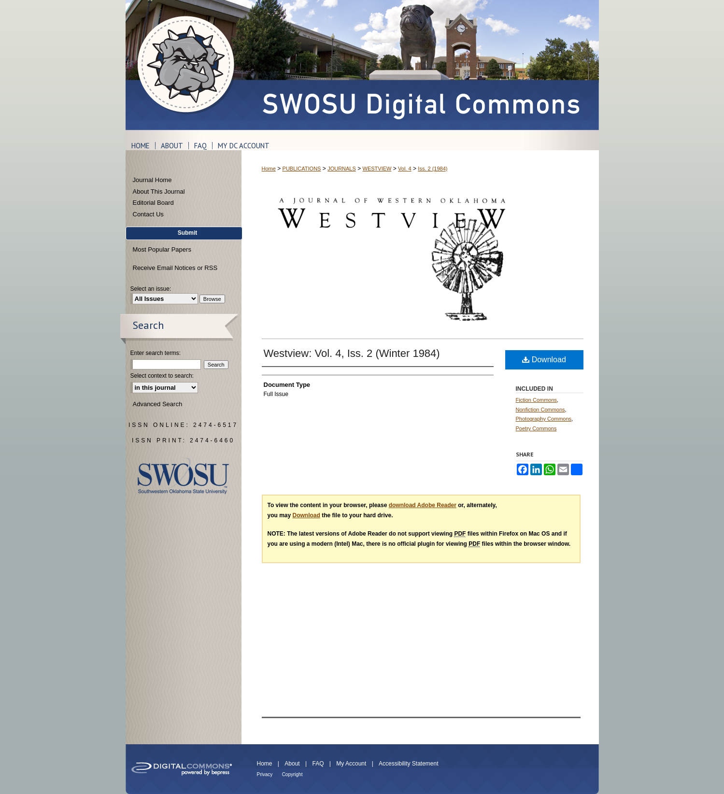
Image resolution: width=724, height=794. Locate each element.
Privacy (265, 774)
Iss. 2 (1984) (432, 168)
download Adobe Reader (422, 505)
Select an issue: (150, 288)
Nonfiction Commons (540, 409)
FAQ (318, 763)
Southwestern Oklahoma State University (183, 476)
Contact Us (148, 214)
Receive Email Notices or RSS (175, 267)
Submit (188, 232)
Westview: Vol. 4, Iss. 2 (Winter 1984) (352, 353)
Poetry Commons (536, 428)
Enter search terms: (155, 353)
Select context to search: (162, 375)
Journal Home (152, 180)
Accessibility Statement (408, 763)
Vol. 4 (405, 168)
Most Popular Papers (162, 249)
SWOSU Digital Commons (420, 65)
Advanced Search (158, 404)
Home (269, 168)
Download (544, 359)
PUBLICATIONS (302, 168)
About (291, 763)
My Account (351, 763)
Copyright (292, 774)
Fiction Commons (536, 400)
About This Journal (159, 191)
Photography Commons (544, 419)
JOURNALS (341, 168)
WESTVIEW (377, 168)
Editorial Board (153, 202)
